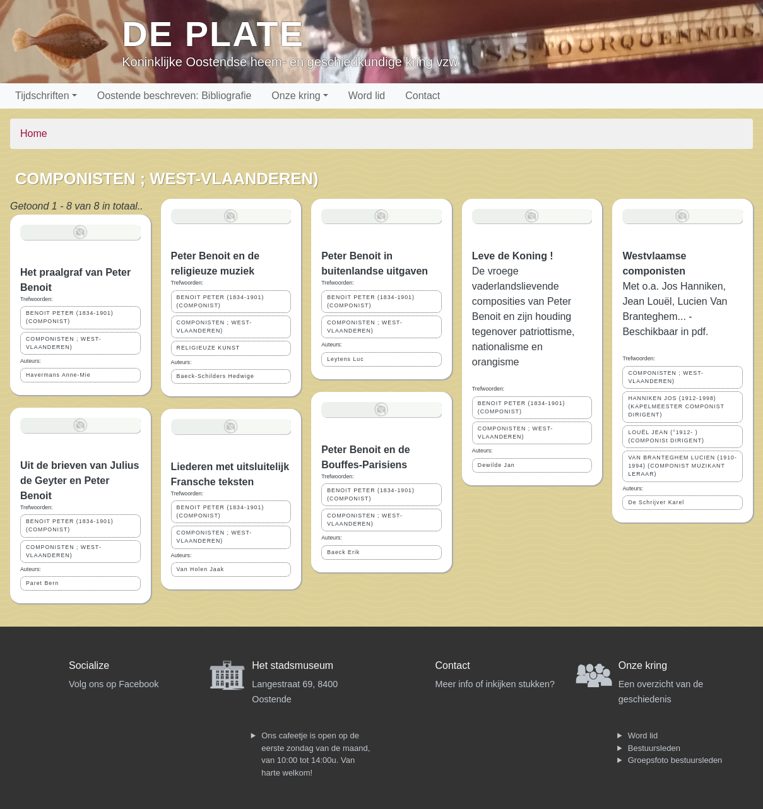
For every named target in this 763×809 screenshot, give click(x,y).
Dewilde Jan (496, 465)
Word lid (366, 95)
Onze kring (295, 95)
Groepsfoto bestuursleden (675, 760)
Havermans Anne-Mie (58, 375)
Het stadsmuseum (292, 665)
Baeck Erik (343, 552)
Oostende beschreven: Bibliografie (174, 95)
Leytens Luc (345, 359)
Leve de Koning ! (512, 256)
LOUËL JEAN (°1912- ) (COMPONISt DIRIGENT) (666, 436)
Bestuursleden (654, 748)
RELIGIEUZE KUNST (208, 348)
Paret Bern (42, 583)
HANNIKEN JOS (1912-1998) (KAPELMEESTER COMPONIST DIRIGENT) (676, 406)
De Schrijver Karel (656, 502)
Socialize (89, 665)
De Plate (213, 34)
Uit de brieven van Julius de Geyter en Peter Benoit (79, 480)
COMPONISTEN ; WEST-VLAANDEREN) (64, 343)
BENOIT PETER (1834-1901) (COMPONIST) (70, 317)
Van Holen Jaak (200, 569)
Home (33, 133)
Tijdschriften (42, 95)
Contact (422, 95)
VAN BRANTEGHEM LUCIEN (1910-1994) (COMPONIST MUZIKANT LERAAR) (682, 465)
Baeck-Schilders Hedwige (215, 376)
